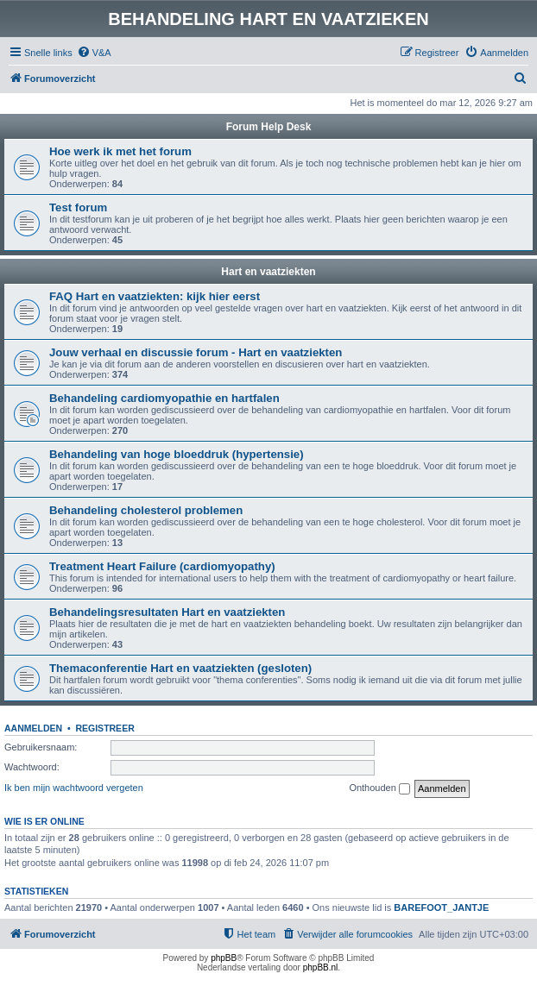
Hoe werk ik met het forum (120, 151)
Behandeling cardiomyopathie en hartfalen (164, 398)
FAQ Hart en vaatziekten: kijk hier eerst (154, 296)
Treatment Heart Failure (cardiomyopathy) (162, 566)
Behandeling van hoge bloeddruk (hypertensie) (176, 454)
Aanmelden (33, 728)
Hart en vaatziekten (268, 272)
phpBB (224, 958)
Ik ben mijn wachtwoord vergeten (73, 787)
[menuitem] (94, 52)
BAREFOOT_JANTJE (441, 907)
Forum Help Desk (269, 127)
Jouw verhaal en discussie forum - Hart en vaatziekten (195, 352)
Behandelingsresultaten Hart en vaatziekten (167, 612)
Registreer (104, 728)
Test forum (78, 207)
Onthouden (379, 788)
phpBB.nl (320, 967)
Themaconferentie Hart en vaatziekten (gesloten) (180, 668)
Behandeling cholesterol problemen (146, 510)
